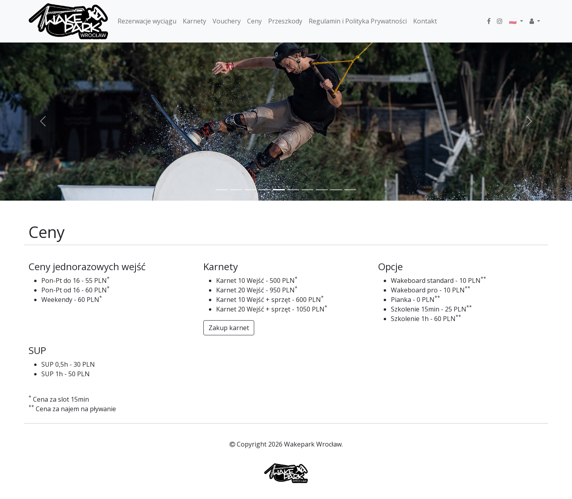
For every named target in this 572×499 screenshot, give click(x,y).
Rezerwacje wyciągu (147, 21)
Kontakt (425, 21)
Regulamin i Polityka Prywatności (358, 21)
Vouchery (227, 21)
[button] (534, 21)
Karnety (194, 21)
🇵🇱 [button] (513, 21)
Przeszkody (285, 21)
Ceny (254, 21)
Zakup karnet (229, 327)
